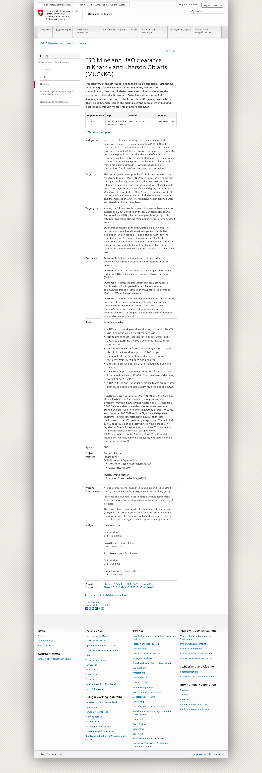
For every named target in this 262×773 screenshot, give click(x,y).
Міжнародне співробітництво (207, 32)
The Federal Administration (57, 5)
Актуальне (45, 32)
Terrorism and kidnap (96, 660)
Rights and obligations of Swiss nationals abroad (105, 738)
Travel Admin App (94, 689)
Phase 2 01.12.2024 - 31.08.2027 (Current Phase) (130, 584)
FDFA (82, 5)
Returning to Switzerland (98, 726)
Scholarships (139, 701)
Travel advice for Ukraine (97, 636)
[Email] (102, 608)
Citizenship (138, 729)
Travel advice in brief (95, 641)
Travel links (91, 679)
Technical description (99, 132)
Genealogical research (144, 697)
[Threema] (96, 608)
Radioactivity (91, 670)
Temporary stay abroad (96, 712)
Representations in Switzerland (101, 702)
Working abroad (93, 716)
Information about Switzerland (196, 653)
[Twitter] (90, 608)
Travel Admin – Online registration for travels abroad (152, 713)
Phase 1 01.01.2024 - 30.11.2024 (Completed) (129, 587)
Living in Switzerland (191, 648)
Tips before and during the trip (100, 645)
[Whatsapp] (99, 608)
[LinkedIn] (93, 608)
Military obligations (143, 687)
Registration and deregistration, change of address (154, 637)
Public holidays (45, 641)
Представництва (63, 32)
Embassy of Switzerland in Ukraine (55, 659)
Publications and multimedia (194, 709)
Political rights (140, 648)
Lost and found (140, 682)
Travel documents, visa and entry (101, 650)
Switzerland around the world (110, 5)
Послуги (133, 32)
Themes (184, 695)
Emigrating (91, 707)
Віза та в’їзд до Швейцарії (153, 32)
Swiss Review (139, 724)
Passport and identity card (146, 644)
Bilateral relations (189, 672)
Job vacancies (44, 645)
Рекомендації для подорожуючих (87, 32)
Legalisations (139, 668)
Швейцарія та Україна (180, 32)
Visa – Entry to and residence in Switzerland (195, 637)
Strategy (184, 690)
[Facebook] (87, 608)
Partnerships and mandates (193, 704)
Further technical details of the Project (109, 595)
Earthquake (91, 665)
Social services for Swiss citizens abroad (152, 663)
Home (41, 43)
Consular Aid (91, 674)
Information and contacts (193, 644)
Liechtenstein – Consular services (149, 706)
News (40, 636)
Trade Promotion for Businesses (148, 738)
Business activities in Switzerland (196, 658)
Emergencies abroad (143, 658)
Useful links (138, 719)
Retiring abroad (93, 721)
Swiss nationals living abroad (99, 731)
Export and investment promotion (197, 676)
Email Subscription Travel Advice (101, 684)
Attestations (139, 673)
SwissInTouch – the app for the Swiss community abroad (151, 745)
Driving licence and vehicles (146, 653)
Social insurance (141, 677)
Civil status (138, 734)
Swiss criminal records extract (147, 692)
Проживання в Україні (114, 32)
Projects (184, 699)
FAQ (87, 655)
